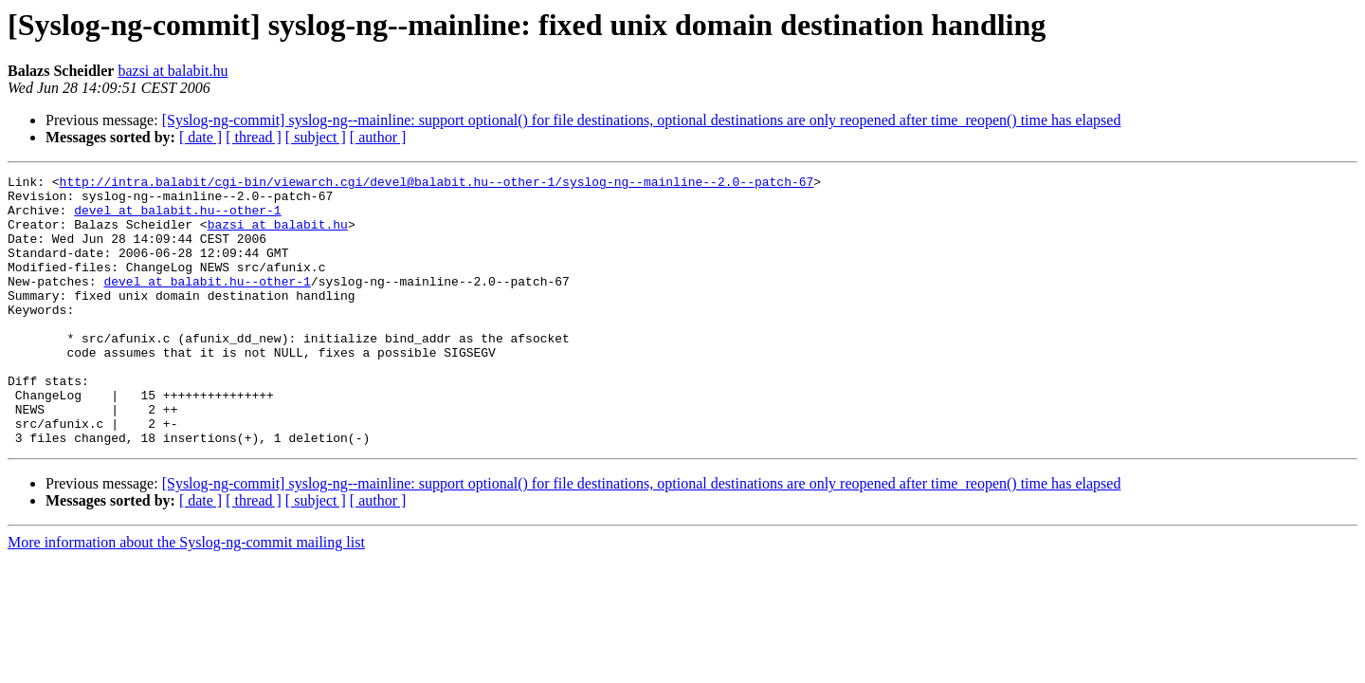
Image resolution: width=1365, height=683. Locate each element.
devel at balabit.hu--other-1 (177, 218)
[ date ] (200, 137)
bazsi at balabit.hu (173, 71)
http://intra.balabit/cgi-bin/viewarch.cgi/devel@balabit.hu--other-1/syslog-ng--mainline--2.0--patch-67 (437, 184)
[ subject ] (315, 137)
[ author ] (378, 137)
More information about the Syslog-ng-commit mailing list (186, 596)
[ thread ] (254, 137)
